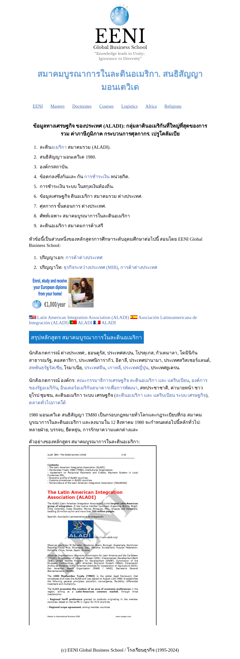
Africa (151, 106)
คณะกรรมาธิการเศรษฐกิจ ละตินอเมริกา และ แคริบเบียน (133, 380)
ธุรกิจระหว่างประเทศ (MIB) (91, 267)
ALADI (85, 322)
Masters (57, 106)
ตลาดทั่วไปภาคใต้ (47, 402)
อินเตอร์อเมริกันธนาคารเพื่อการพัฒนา (99, 387)
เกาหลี (114, 367)
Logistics (129, 106)
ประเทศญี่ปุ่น (135, 367)
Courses (106, 106)
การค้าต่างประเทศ (84, 257)
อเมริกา (59, 147)
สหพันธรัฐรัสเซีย (45, 367)
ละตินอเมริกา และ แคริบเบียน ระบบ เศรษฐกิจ (161, 395)
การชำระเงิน (97, 176)
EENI (38, 106)
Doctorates (82, 106)
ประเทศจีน (94, 367)
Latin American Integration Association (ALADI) (83, 317)
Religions (173, 106)
